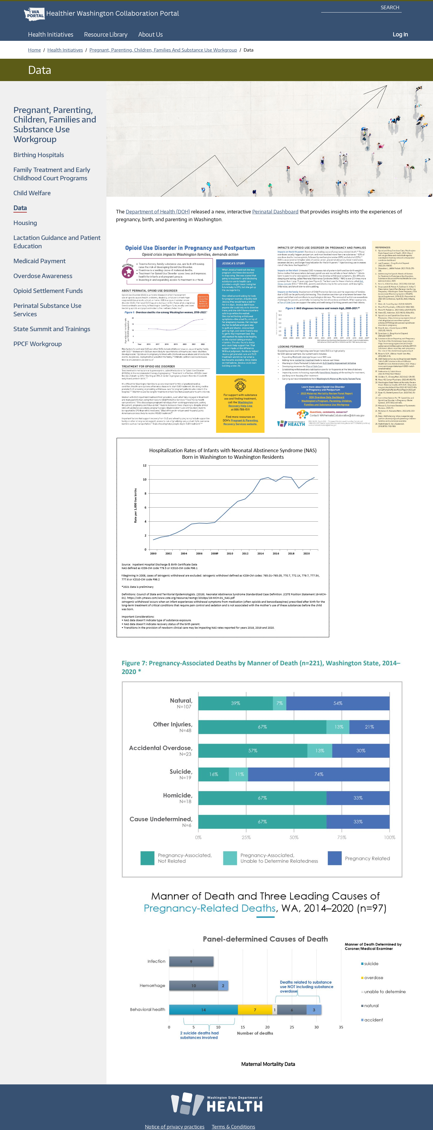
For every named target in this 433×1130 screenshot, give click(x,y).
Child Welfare (32, 192)
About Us (150, 34)
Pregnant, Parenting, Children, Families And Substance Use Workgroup (163, 49)
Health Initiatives (50, 34)
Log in (400, 34)
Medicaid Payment (39, 260)
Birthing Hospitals (38, 154)
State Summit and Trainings (51, 328)
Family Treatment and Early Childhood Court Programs (51, 174)
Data (20, 207)
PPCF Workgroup (37, 343)
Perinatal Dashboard (275, 212)
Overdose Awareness (42, 275)
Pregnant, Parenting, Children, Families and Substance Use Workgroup (54, 124)
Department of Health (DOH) (158, 212)
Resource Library (106, 34)
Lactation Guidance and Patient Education (56, 241)
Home (34, 49)
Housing (25, 222)
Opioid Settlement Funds (48, 290)
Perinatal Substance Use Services (47, 309)
